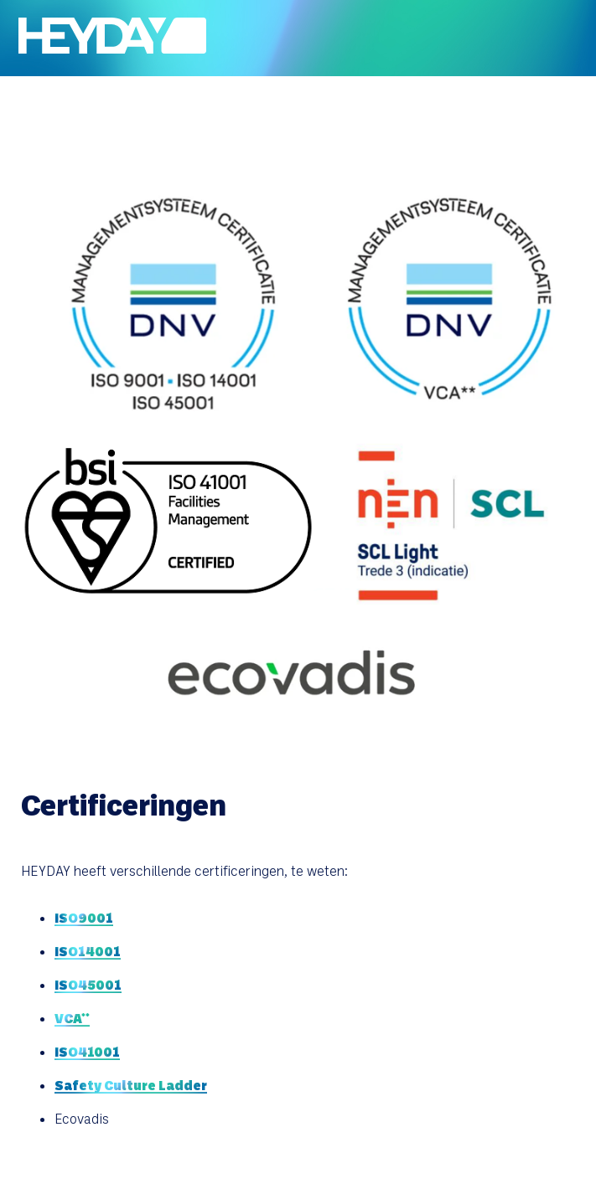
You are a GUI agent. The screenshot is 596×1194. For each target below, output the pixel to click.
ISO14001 (87, 951)
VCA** (72, 1018)
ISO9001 (83, 917)
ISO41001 (87, 1051)
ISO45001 (88, 984)
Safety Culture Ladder (130, 1085)
